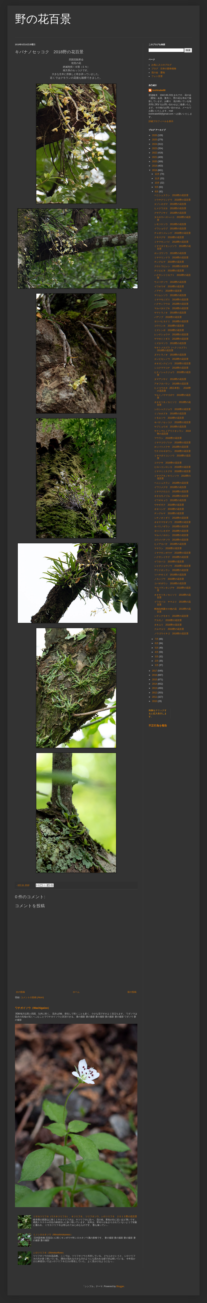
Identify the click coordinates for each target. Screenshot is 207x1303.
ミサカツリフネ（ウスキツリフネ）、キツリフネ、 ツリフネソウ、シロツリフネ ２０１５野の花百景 (85, 1216)
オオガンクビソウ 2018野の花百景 (172, 363)
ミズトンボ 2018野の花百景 (169, 330)
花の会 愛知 (158, 72)
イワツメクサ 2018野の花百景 (170, 487)
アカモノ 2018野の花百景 (168, 620)
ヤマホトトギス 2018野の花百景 (171, 339)
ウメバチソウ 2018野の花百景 (170, 282)
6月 (157, 643)
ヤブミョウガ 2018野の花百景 (170, 426)
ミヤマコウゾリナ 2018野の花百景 (172, 442)
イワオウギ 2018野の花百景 (169, 286)
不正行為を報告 (158, 725)
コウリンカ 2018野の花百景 (169, 325)
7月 (157, 639)
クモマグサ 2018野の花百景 (169, 237)
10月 (157, 182)
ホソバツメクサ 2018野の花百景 (171, 447)
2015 (155, 679)
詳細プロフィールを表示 (161, 121)
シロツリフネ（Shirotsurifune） (49, 1252)
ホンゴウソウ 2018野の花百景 (170, 253)
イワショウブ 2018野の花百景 (170, 228)
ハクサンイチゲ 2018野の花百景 (171, 557)
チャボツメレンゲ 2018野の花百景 (172, 233)
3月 (157, 656)
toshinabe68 (158, 90)
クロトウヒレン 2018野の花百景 (171, 266)
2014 (155, 684)
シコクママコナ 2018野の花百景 (171, 367)
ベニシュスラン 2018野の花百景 (171, 195)
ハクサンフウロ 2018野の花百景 (172, 304)
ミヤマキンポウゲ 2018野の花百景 (172, 553)
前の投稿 (131, 992)
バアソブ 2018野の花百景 (168, 317)
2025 (155, 139)
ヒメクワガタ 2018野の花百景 (170, 208)
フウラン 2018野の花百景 (168, 438)
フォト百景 (157, 76)
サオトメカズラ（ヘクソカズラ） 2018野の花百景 (172, 349)
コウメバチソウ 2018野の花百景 (171, 539)
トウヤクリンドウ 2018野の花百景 (172, 199)
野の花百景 (43, 19)
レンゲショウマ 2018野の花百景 (171, 334)
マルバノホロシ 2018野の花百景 (171, 535)
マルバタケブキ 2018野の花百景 (171, 308)
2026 (155, 135)
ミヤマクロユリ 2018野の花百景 (171, 491)
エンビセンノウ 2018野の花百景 (171, 359)
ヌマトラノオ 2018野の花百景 (170, 354)
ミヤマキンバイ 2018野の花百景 (171, 242)
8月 (157, 191)
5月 (157, 647)
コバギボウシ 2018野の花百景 (170, 583)
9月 (157, 187)
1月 (157, 665)
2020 (155, 161)
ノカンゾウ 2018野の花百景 (169, 579)
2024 (155, 144)
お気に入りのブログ (161, 65)
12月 (157, 174)
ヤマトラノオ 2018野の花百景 (170, 312)
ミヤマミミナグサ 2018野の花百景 (172, 471)
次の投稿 (20, 992)
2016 (155, 675)
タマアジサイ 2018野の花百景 (170, 379)
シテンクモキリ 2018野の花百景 (171, 616)
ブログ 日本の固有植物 (163, 68)
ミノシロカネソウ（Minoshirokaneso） (53, 1234)
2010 (155, 701)
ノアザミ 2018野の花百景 (168, 290)
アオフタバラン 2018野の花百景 (171, 383)
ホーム (76, 992)
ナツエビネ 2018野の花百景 (169, 270)
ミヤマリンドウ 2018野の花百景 (171, 257)
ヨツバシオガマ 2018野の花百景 (171, 531)
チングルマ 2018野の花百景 (169, 262)
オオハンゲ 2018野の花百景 (169, 509)
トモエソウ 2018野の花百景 (169, 418)
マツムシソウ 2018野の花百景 (170, 295)
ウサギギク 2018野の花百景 (169, 504)
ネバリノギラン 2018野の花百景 (171, 526)
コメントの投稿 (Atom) (32, 997)
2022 (155, 152)
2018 (155, 170)
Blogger (120, 1286)
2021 (155, 157)
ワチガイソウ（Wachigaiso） (32, 1007)
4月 (157, 652)
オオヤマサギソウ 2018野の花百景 (172, 522)
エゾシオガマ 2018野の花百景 (170, 204)
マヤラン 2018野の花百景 (168, 548)
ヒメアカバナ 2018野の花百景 (170, 544)
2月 (157, 661)
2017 (155, 670)
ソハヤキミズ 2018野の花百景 (170, 574)
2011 (155, 697)
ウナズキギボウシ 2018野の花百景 (172, 451)
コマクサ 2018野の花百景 (168, 462)
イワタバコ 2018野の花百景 (169, 561)
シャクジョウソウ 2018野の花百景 (172, 566)
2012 (155, 692)
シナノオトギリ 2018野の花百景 (171, 518)
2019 (155, 165)
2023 (155, 148)
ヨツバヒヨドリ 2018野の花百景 (171, 321)
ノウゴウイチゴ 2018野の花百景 (171, 633)
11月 (157, 178)
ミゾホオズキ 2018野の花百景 (170, 413)
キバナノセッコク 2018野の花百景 (172, 422)
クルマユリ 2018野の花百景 (169, 629)
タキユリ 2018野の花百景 (168, 624)
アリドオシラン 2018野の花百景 (171, 570)
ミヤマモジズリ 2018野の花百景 (171, 299)
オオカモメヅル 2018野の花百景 (171, 496)
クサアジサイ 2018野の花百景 (170, 213)
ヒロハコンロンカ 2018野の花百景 (172, 467)
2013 (155, 688)
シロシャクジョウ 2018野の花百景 (172, 409)
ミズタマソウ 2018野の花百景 (170, 343)
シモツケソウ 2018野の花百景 (170, 224)
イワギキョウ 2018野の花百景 (170, 500)
